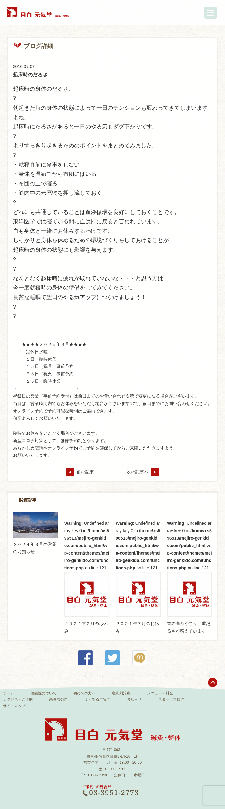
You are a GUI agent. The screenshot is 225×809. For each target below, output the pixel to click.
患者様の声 (58, 699)
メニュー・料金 (160, 693)
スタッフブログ (171, 699)
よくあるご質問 (97, 699)
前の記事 (80, 471)
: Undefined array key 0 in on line (86, 569)
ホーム (8, 693)
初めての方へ (84, 693)
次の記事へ (143, 471)
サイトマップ (14, 706)
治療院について (44, 693)
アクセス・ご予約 (18, 699)
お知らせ (134, 699)
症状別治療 (121, 693)
